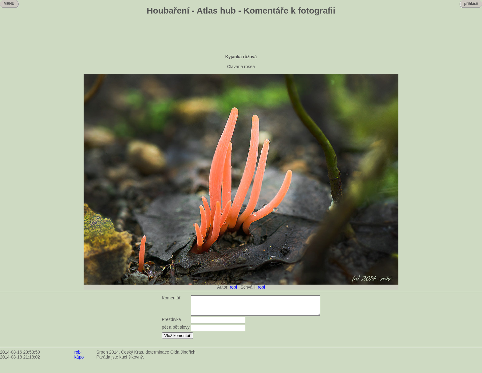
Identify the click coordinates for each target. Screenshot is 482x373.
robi (233, 287)
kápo (79, 360)
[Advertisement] (241, 35)
